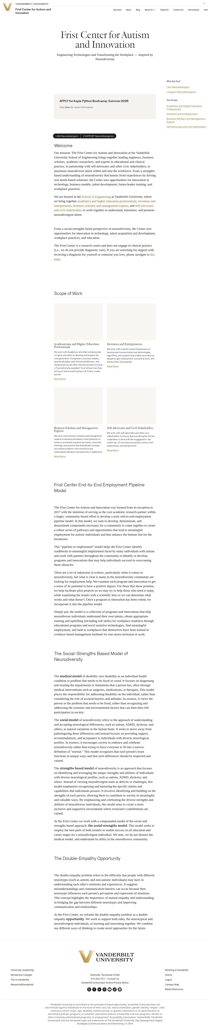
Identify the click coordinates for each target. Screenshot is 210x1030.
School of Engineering (96, 196)
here (67, 107)
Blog (138, 10)
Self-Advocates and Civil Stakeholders (187, 126)
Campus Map (172, 984)
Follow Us (164, 10)
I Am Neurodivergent (178, 87)
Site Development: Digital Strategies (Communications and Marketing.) (119, 1022)
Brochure (117, 10)
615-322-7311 (98, 978)
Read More (60, 378)
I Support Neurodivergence (181, 91)
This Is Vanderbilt (20, 979)
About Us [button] (149, 10)
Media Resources (174, 989)
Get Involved (193, 10)
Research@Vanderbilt (22, 984)
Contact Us (178, 10)
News (128, 10)
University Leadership (22, 969)
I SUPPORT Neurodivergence (98, 136)
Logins (168, 979)
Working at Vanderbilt (176, 969)
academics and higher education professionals (107, 201)
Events (168, 974)
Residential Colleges (21, 974)
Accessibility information (123, 1017)
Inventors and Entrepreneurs (182, 113)
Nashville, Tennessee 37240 (105, 974)
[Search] (205, 3)
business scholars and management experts (100, 205)
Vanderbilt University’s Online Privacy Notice (105, 982)
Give (206, 10)
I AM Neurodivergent (67, 136)
